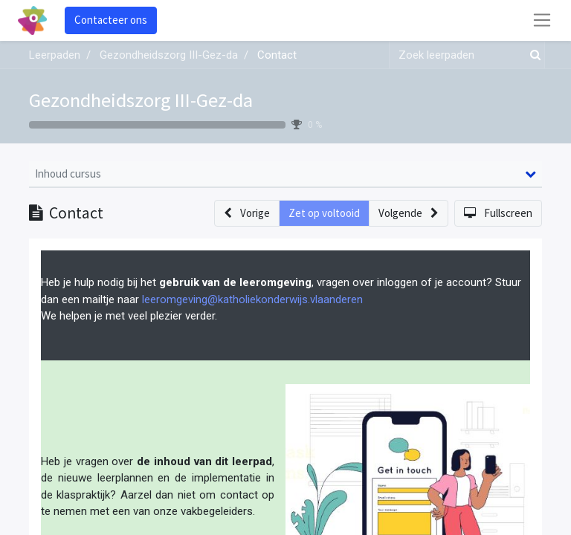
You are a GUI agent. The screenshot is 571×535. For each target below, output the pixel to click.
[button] (247, 213)
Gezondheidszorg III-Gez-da (141, 100)
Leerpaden (54, 55)
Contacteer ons (110, 20)
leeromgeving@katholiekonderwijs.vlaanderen (252, 299)
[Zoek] (532, 55)
